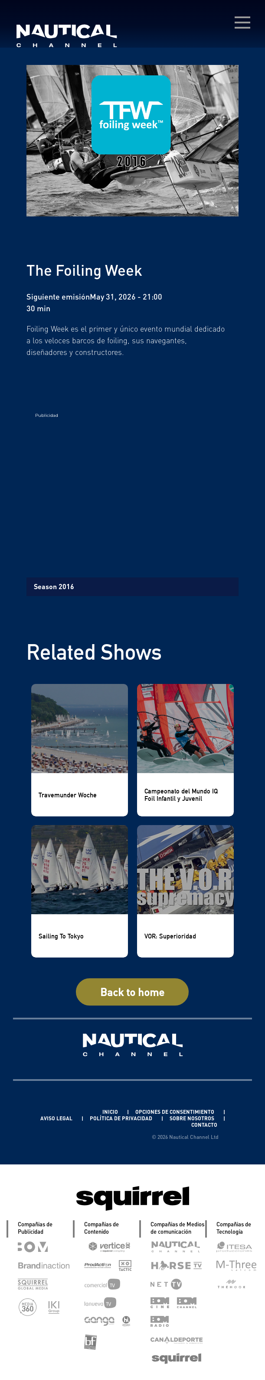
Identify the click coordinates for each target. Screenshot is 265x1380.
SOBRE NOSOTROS (193, 1118)
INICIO (110, 1112)
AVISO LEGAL (57, 1118)
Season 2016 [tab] (54, 586)
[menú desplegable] (242, 22)
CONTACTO (204, 1125)
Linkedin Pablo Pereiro (61, 1112)
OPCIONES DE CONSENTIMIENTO (175, 1112)
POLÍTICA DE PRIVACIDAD (122, 1118)
